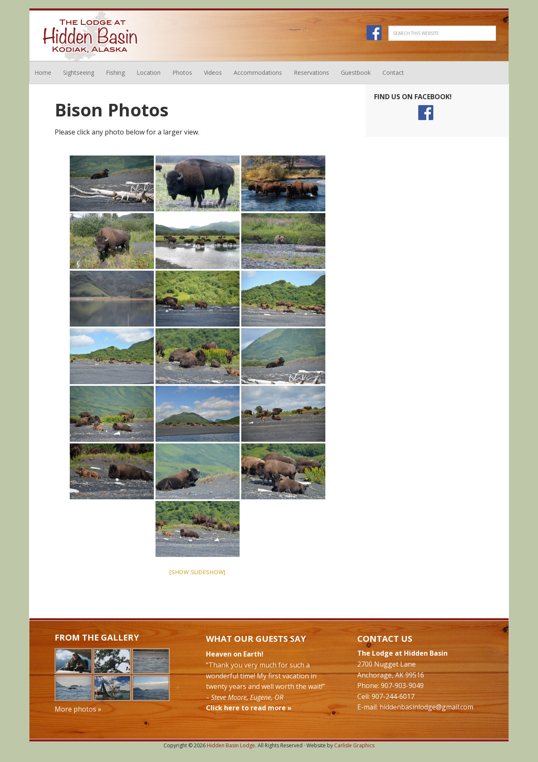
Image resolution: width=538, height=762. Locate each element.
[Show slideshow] (197, 572)
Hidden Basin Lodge (90, 36)
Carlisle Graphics (354, 745)
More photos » (78, 709)
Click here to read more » (249, 707)
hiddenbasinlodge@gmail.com (426, 707)
